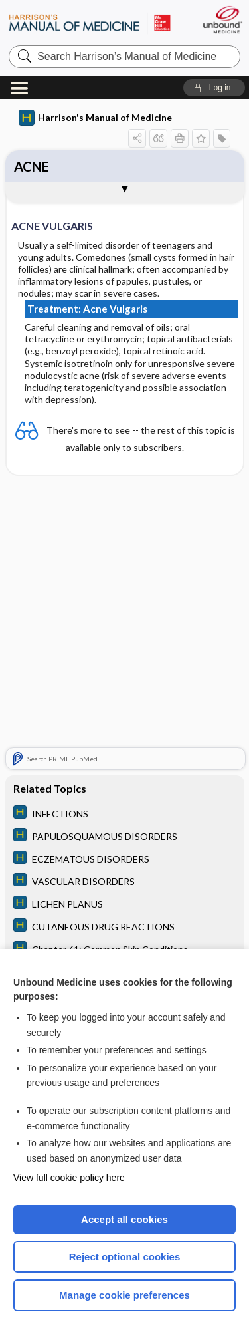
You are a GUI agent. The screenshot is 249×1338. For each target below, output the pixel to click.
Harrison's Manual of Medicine (95, 118)
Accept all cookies (124, 1219)
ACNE (31, 166)
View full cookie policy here (69, 1177)
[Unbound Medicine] (222, 20)
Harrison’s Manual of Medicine (90, 23)
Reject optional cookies (125, 1256)
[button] (214, 87)
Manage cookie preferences (124, 1295)
